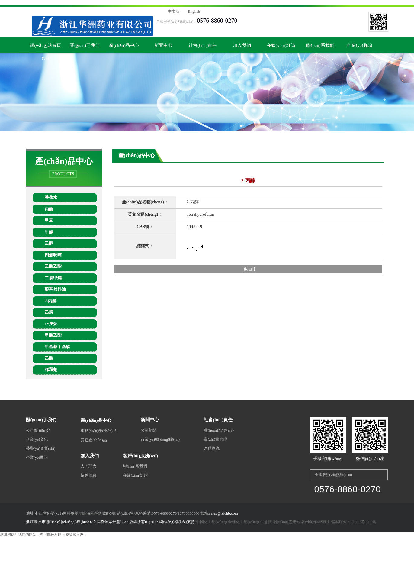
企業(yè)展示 (37, 457)
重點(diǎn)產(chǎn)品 (99, 431)
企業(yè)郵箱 (359, 45)
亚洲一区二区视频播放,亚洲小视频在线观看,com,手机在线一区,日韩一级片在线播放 (190, 560)
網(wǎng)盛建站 (286, 521)
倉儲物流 (212, 448)
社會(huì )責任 (202, 45)
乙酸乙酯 (53, 266)
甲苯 (49, 220)
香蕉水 (51, 197)
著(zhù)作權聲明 (315, 521)
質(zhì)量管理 (215, 439)
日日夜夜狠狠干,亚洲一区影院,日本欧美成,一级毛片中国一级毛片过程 (119, 555)
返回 (248, 269)
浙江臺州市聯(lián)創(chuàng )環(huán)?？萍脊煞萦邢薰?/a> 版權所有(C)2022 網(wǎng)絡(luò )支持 (111, 521)
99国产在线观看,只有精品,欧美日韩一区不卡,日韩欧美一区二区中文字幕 (285, 550)
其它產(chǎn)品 (94, 440)
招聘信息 (88, 475)
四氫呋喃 (53, 255)
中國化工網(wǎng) (211, 521)
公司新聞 (148, 430)
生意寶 (266, 521)
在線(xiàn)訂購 (281, 45)
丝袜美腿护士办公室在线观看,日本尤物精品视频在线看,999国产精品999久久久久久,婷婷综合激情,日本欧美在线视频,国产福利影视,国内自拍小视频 (117, 2)
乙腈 (49, 312)
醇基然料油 (55, 289)
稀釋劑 (51, 369)
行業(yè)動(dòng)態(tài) (160, 439)
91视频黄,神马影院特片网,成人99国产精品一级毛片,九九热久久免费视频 (65, 560)
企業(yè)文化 (37, 439)
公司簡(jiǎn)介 (38, 430)
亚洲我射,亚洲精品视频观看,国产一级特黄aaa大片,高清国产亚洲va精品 (232, 555)
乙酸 (49, 358)
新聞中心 (163, 45)
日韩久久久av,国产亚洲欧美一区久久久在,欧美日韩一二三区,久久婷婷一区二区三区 (66, 545)
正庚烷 (51, 324)
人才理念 (88, 466)
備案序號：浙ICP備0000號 (353, 521)
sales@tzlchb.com (223, 513)
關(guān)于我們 (85, 45)
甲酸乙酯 (53, 335)
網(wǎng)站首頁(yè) (45, 48)
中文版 (174, 11)
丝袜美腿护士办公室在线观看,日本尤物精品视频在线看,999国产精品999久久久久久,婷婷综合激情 (77, 540)
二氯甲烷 (53, 278)
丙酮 (49, 209)
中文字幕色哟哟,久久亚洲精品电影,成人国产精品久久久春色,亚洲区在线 (191, 545)
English (194, 11)
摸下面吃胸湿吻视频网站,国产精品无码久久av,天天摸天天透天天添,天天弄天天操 (162, 550)
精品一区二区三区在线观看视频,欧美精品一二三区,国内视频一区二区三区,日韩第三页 (318, 545)
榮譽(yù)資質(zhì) (41, 448)
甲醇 (49, 232)
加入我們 (242, 45)
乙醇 (49, 243)
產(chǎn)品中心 (124, 45)
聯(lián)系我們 (320, 45)
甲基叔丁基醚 (57, 347)
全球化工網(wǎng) (243, 521)
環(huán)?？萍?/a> (219, 430)
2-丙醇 (51, 301)
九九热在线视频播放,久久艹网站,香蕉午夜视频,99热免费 (303, 560)
